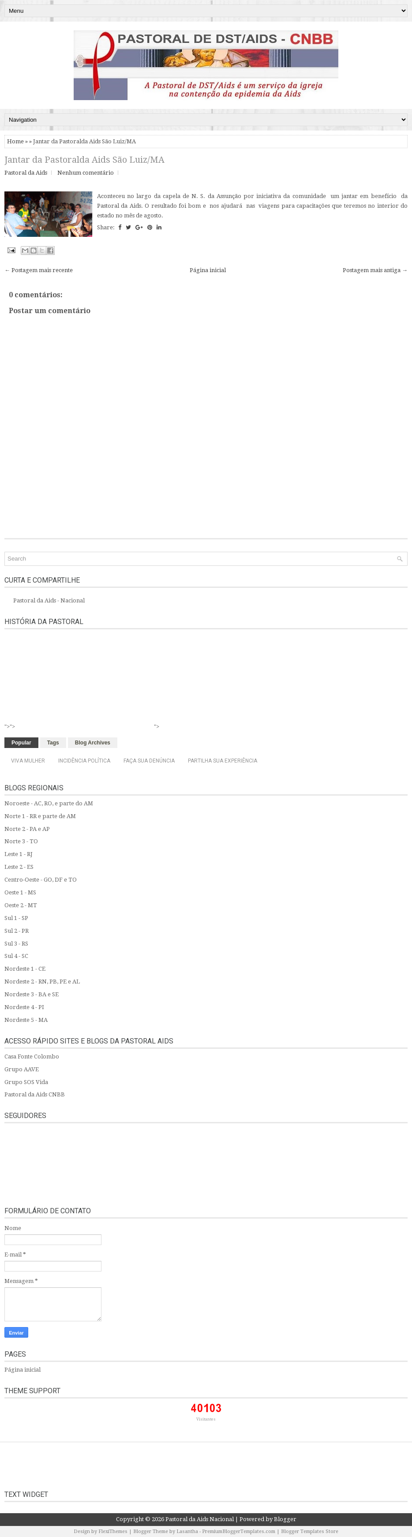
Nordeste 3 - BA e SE (31, 994)
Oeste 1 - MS (20, 892)
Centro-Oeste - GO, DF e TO (40, 879)
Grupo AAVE (21, 1069)
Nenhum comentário (85, 172)
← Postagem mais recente (38, 270)
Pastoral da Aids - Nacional (49, 600)
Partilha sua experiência (222, 761)
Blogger (285, 1519)
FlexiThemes (112, 1531)
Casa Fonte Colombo (31, 1056)
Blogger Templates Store (309, 1531)
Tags (53, 743)
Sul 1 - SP (16, 918)
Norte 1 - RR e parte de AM (40, 816)
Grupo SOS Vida (26, 1082)
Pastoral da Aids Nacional (199, 1519)
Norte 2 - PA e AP (27, 829)
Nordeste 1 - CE (24, 968)
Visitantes (206, 1419)
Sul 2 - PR (16, 930)
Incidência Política (84, 761)
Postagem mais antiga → (375, 270)
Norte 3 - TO (21, 841)
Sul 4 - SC (16, 956)
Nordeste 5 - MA (26, 1020)
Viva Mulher (28, 761)
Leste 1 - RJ (18, 854)
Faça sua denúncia (149, 761)
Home (15, 141)
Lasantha (187, 1531)
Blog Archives (92, 743)
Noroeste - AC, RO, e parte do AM (48, 803)
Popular (21, 743)
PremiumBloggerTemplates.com (238, 1531)
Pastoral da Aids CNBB (34, 1094)
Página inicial (208, 270)
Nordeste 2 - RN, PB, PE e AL (42, 981)
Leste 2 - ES (19, 867)
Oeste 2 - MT (20, 905)
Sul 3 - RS (16, 943)
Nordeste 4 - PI (24, 1007)
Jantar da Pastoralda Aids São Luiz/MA (84, 160)
